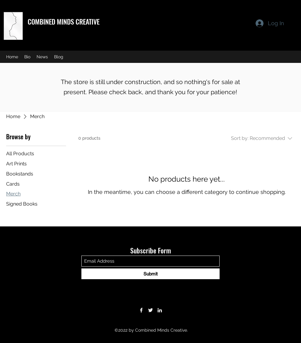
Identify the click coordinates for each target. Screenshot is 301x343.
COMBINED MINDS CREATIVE (64, 21)
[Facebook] (141, 310)
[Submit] (150, 273)
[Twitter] (150, 310)
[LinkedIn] (160, 310)
